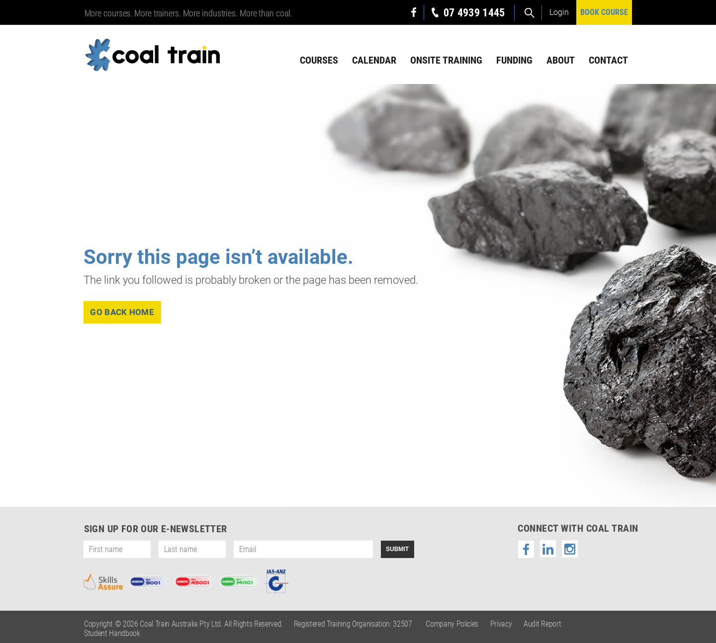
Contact (608, 60)
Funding (514, 60)
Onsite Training (446, 60)
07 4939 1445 (474, 12)
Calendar (374, 60)
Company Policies (452, 624)
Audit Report (542, 624)
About (560, 60)
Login (559, 12)
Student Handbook (112, 633)
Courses (319, 60)
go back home (122, 312)
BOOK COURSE (604, 12)
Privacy (501, 624)
